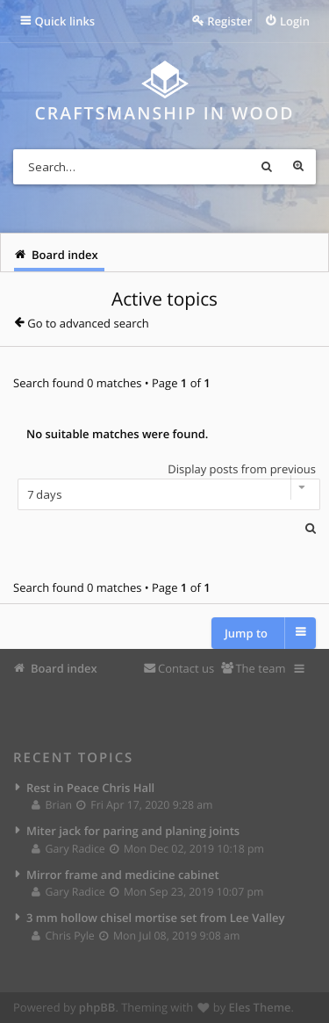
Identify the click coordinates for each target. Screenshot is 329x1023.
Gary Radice (69, 848)
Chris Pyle (63, 935)
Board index (64, 668)
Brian (52, 804)
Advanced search (298, 167)
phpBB (97, 1007)
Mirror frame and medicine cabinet (122, 875)
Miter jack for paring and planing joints (133, 831)
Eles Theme (260, 1007)
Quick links (65, 21)
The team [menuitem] (260, 668)
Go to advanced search (87, 323)
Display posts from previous (164, 485)
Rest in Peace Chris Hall (90, 788)
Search (267, 167)
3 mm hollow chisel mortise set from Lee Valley (155, 918)
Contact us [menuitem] (186, 668)
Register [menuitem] (229, 21)
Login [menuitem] (295, 21)
